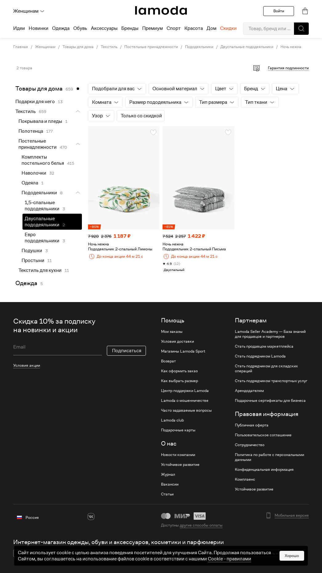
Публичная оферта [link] (251, 425)
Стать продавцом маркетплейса (264, 346)
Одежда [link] (26, 283)
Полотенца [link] (30, 131)
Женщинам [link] (45, 46)
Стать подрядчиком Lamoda (260, 356)
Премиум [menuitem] (152, 28)
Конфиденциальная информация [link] (264, 469)
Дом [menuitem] (211, 28)
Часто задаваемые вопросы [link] (186, 410)
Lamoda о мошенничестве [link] (184, 400)
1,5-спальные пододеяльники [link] (42, 206)
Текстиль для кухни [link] (40, 270)
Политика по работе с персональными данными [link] (269, 457)
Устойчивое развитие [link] (180, 464)
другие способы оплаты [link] (201, 525)
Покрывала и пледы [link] (40, 121)
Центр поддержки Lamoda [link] (185, 390)
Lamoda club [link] (172, 420)
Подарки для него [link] (35, 102)
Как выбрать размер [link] (179, 380)
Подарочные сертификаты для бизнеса (270, 400)
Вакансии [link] (170, 484)
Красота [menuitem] (193, 28)
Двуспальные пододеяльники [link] (246, 46)
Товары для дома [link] (78, 46)
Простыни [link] (33, 260)
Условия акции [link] (26, 365)
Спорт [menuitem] (174, 28)
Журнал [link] (168, 474)
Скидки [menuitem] (228, 28)
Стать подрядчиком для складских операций (266, 368)
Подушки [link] (32, 251)
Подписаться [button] (126, 351)
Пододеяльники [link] (199, 46)
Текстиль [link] (109, 46)
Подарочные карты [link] (178, 430)
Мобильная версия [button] (292, 515)
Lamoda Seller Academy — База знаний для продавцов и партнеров (270, 334)
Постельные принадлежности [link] (151, 46)
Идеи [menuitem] (19, 28)
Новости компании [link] (178, 454)
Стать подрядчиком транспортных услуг (271, 380)
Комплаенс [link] (245, 479)
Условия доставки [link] (177, 341)
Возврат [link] (168, 361)
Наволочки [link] (34, 173)
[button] (301, 28)
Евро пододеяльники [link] (42, 238)
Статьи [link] (167, 494)
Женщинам (29, 11)
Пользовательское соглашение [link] (263, 435)
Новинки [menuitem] (38, 28)
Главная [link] (20, 46)
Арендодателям (249, 390)
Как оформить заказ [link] (179, 371)
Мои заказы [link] (172, 331)
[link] (161, 10)
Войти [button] (278, 11)
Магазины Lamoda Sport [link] (183, 351)
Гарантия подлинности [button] (288, 68)
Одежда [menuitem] (61, 28)
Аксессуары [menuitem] (104, 28)
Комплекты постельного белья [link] (43, 160)
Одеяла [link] (30, 183)
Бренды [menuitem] (130, 28)
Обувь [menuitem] (80, 28)
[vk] (91, 516)
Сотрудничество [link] (249, 444)
